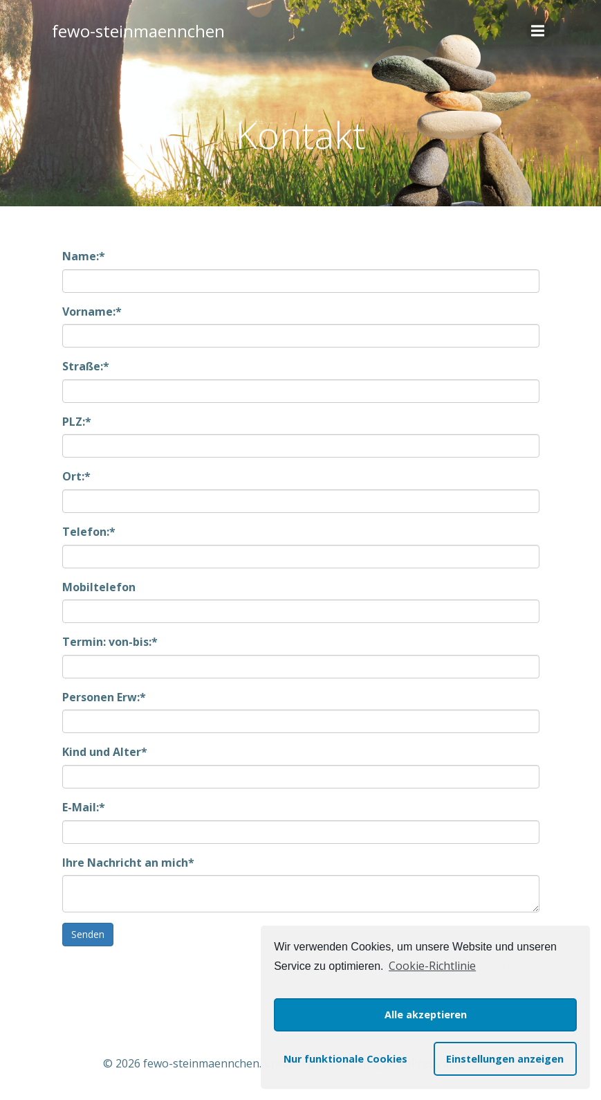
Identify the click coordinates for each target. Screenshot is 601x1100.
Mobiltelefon (99, 587)
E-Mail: (83, 807)
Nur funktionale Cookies (345, 1058)
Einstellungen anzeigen (505, 1058)
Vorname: (92, 311)
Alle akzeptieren (426, 1014)
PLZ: (76, 421)
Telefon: (88, 531)
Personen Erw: (104, 697)
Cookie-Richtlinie (432, 965)
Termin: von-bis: (110, 641)
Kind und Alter (104, 751)
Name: (83, 256)
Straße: (85, 366)
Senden (87, 934)
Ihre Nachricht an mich (128, 862)
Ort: (76, 476)
